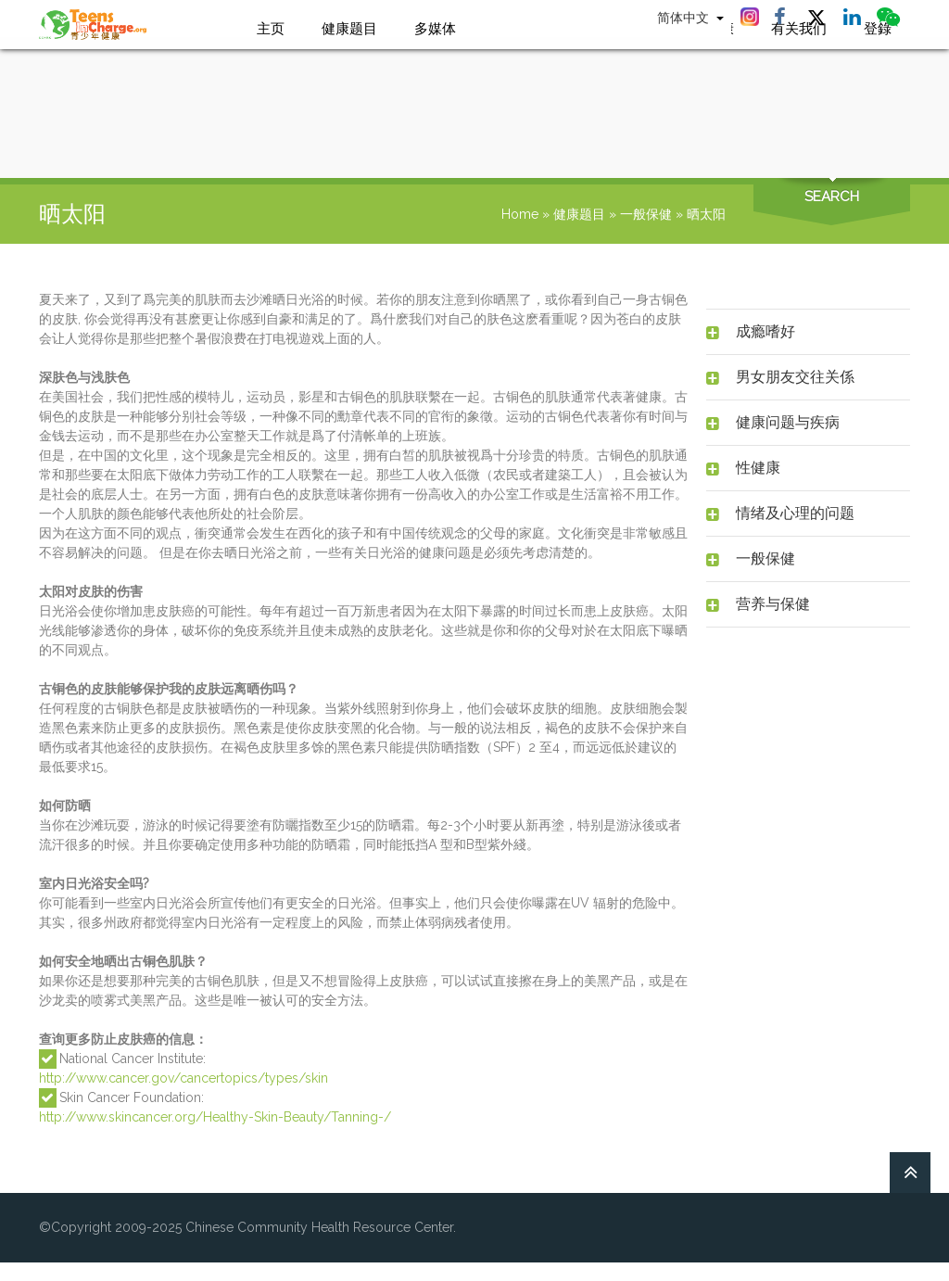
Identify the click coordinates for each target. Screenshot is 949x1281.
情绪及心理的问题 (795, 513)
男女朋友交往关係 (795, 377)
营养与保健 (773, 604)
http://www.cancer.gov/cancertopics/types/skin (183, 1078)
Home (519, 214)
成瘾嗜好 (765, 331)
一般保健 (646, 214)
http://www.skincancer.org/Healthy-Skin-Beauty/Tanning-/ (215, 1117)
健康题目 (579, 214)
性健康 (758, 467)
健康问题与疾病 (788, 422)
